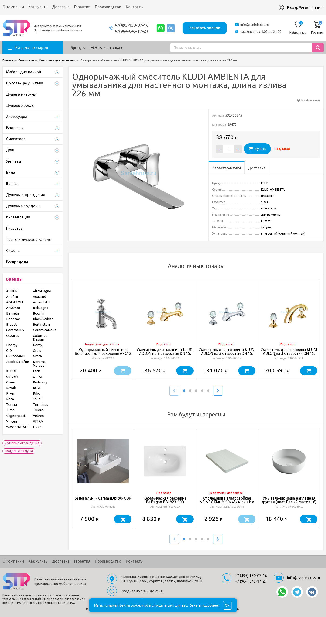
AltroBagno (42, 291)
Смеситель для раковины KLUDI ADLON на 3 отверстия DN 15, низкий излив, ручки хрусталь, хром (227, 355)
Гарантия (82, 7)
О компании (13, 7)
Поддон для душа (19, 451)
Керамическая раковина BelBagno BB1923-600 (165, 500)
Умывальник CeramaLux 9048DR (103, 498)
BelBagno (40, 308)
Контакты (135, 7)
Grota (37, 356)
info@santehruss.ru (254, 25)
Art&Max (13, 308)
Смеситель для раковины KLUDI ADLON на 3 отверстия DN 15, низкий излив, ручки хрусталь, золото (165, 355)
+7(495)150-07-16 (131, 25)
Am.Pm (12, 296)
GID (9, 350)
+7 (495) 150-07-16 (251, 575)
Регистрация (310, 7)
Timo (10, 410)
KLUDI (11, 371)
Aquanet (39, 296)
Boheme (13, 319)
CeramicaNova (44, 330)
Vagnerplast (16, 416)
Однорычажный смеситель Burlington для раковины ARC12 (103, 351)
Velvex (38, 416)
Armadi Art (41, 302)
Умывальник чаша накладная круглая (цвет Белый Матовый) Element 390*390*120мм (288, 502)
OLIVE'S (12, 377)
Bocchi (38, 313)
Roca (10, 399)
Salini (37, 399)
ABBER (11, 291)
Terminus (40, 404)
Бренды (78, 47)
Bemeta (12, 313)
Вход (292, 7)
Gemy (37, 345)
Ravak (11, 388)
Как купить (37, 7)
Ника (37, 427)
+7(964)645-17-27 (131, 31)
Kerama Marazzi (39, 363)
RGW (37, 388)
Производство (108, 7)
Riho (36, 393)
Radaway (40, 382)
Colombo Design (40, 337)
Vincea (11, 421)
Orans (11, 382)
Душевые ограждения (22, 443)
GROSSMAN (15, 356)
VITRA (38, 421)
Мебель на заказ (106, 47)
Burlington (41, 324)
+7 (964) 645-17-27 (251, 581)
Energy (11, 345)
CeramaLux (15, 330)
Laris (36, 371)
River (10, 393)
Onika (37, 377)
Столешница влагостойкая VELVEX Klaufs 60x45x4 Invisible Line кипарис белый (227, 502)
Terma (11, 404)
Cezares (12, 336)
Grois (37, 350)
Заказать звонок (204, 28)
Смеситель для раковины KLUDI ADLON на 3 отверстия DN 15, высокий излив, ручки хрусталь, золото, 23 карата (289, 355)
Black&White (43, 319)
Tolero (38, 410)
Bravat (11, 324)
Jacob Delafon (17, 362)
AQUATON (14, 302)
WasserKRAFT (17, 427)
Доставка (61, 7)
